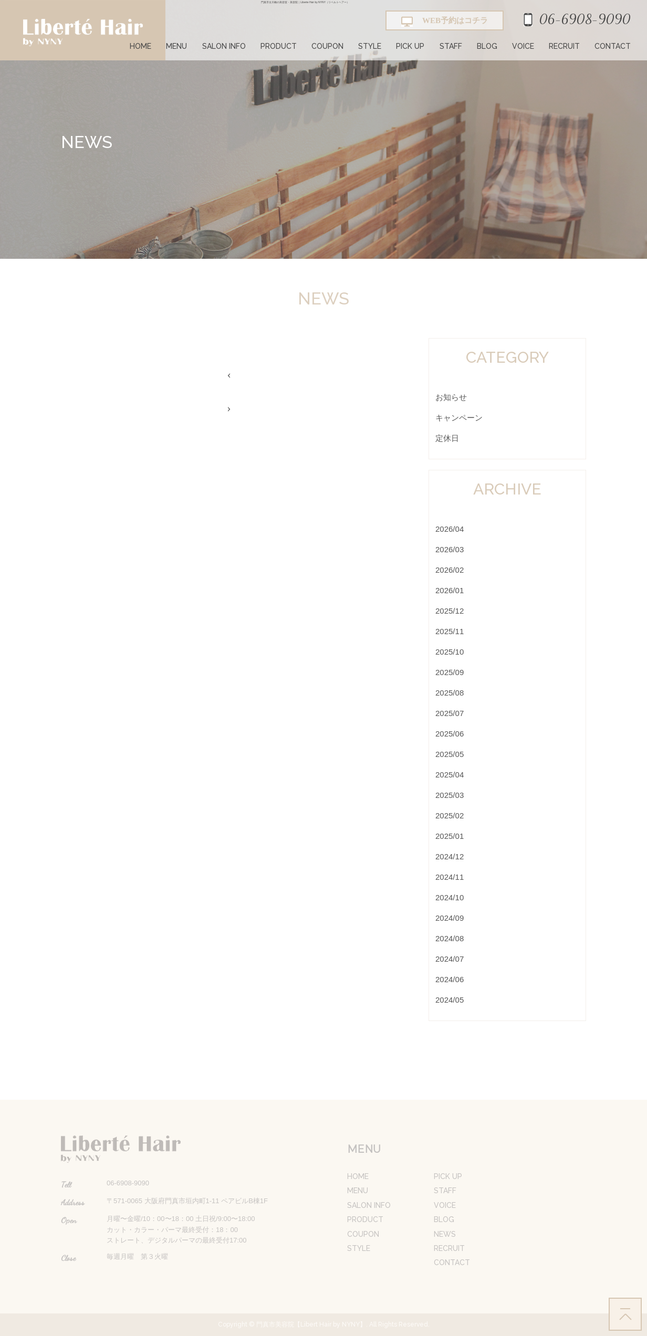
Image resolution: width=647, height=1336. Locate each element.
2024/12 (449, 856)
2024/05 (449, 999)
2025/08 (449, 692)
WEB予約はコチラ (444, 21)
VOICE (523, 46)
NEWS (445, 1234)
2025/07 (449, 713)
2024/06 (449, 979)
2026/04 (449, 528)
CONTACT (612, 46)
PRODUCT (278, 46)
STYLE (369, 46)
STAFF (451, 46)
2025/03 (449, 795)
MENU (176, 46)
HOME (140, 46)
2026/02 (449, 569)
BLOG (487, 46)
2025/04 (449, 774)
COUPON (327, 46)
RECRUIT (564, 46)
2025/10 (449, 651)
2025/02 (449, 815)
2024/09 (449, 917)
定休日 (447, 438)
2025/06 (449, 733)
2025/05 (449, 754)
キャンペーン (459, 417)
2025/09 (449, 672)
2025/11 (449, 631)
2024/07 (449, 958)
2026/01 (449, 590)
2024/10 (449, 897)
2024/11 (449, 876)
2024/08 (449, 938)
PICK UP (410, 46)
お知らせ (451, 397)
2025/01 (449, 836)
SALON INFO (224, 46)
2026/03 (449, 549)
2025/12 (449, 610)
